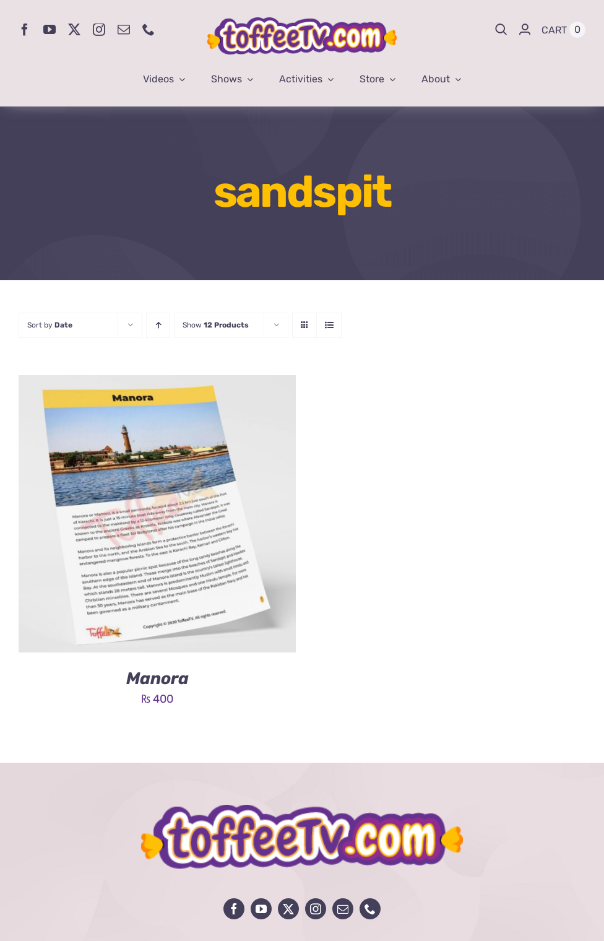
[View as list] (329, 325)
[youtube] (49, 30)
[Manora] (157, 384)
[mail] (124, 30)
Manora (157, 678)
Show (216, 325)
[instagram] (99, 30)
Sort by (49, 325)
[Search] (501, 30)
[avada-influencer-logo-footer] (302, 810)
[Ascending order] (158, 325)
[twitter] (74, 30)
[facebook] (25, 30)
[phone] (148, 30)
